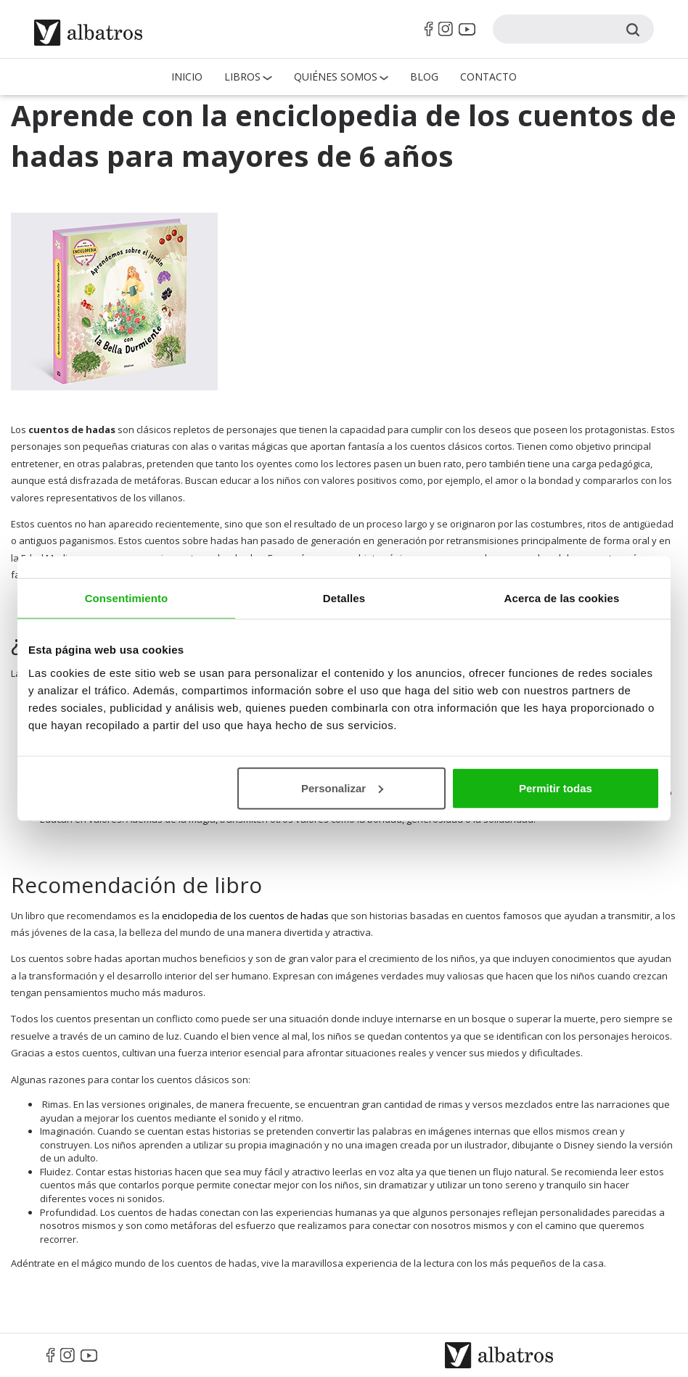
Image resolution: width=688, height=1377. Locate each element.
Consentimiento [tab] (126, 598)
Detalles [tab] (344, 598)
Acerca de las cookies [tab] (562, 598)
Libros (242, 76)
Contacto (488, 76)
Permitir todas (555, 787)
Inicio (186, 76)
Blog (424, 76)
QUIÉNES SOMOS (335, 76)
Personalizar (342, 787)
